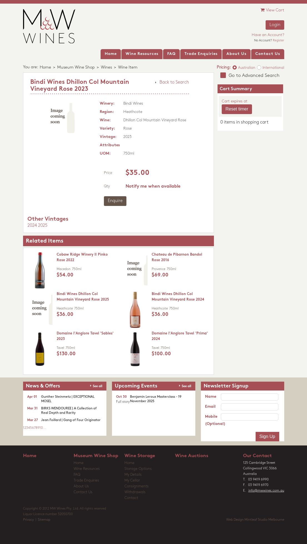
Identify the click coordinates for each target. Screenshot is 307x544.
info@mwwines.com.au (266, 490)
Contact (131, 498)
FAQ (77, 475)
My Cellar (132, 480)
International (273, 68)
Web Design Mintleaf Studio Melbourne (255, 520)
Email (210, 407)
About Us (81, 486)
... (44, 428)
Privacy (28, 520)
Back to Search (174, 82)
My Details (133, 475)
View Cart (272, 10)
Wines (106, 68)
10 (41, 428)
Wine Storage (139, 456)
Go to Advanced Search (254, 75)
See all (97, 386)
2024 (32, 225)
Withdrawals (135, 492)
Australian (246, 68)
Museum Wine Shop (76, 68)
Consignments (136, 486)
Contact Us (83, 492)
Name (210, 397)
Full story (123, 402)
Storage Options (138, 469)
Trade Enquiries (86, 480)
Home (45, 68)
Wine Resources (87, 469)
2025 (43, 225)
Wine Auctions (191, 456)
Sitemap (44, 520)
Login (274, 25)
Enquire (115, 201)
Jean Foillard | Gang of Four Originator (71, 420)
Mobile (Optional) (213, 420)
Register (278, 40)
